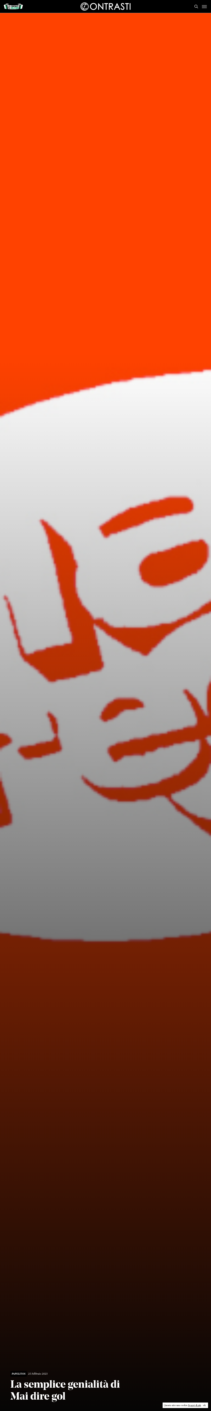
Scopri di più (194, 1405)
